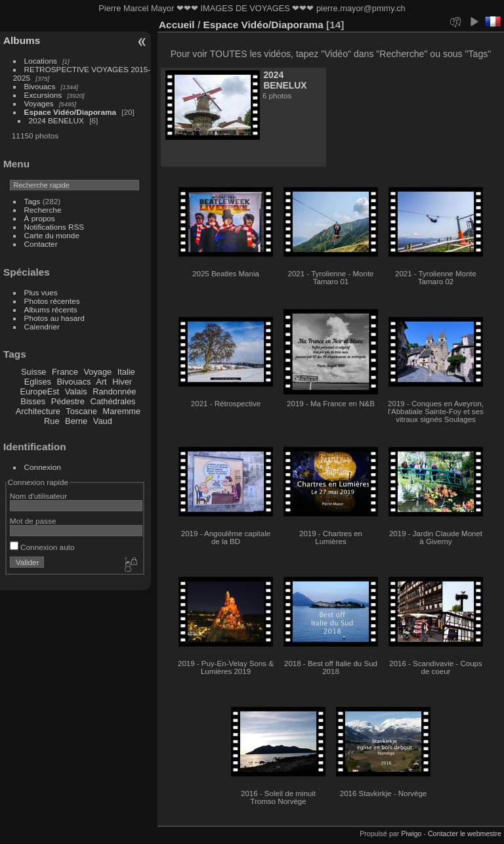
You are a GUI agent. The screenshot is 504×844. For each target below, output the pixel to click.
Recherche (43, 209)
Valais (76, 391)
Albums (21, 40)
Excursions (43, 95)
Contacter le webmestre (464, 833)
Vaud (102, 421)
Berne (76, 421)
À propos (39, 218)
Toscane (81, 411)
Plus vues (41, 292)
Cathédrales (112, 401)
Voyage (97, 372)
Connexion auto (42, 547)
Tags (32, 201)
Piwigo (411, 833)
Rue (51, 421)
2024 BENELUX (56, 120)
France (65, 372)
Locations (40, 60)
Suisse (33, 372)
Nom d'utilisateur (38, 496)
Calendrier (42, 326)
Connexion (42, 467)
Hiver (122, 382)
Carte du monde (51, 235)
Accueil (177, 24)
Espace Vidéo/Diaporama (70, 112)
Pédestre (68, 401)
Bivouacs (40, 86)
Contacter (41, 244)
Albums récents (50, 309)
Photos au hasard (54, 318)
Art (101, 382)
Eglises (37, 382)
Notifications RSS (54, 226)
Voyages (39, 103)
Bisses (32, 401)
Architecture (38, 411)
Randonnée (114, 391)
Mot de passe (33, 521)
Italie (126, 372)
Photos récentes (52, 301)
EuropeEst (39, 391)
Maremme (122, 411)
